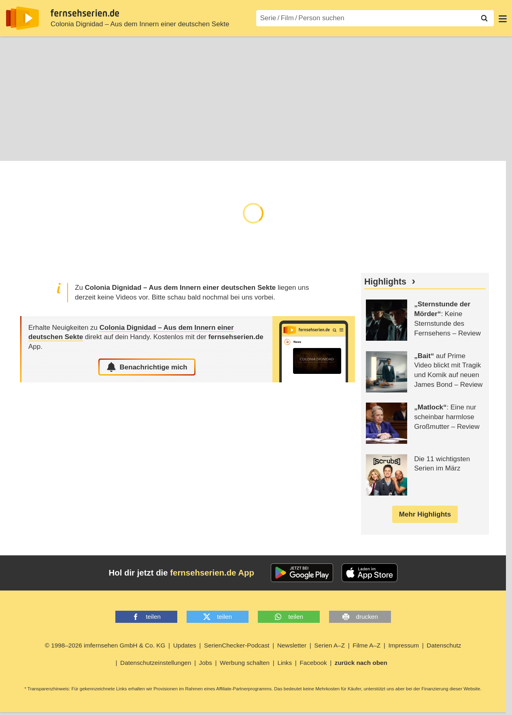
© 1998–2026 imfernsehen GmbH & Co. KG (105, 645)
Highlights (385, 282)
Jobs (205, 663)
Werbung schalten (245, 663)
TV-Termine (91, 149)
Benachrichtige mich (146, 367)
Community (221, 149)
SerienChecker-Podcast (237, 645)
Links (284, 663)
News (155, 149)
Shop (182, 149)
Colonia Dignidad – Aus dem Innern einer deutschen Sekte (140, 24)
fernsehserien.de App (212, 573)
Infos (13, 149)
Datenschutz (444, 645)
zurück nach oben (361, 663)
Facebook (313, 663)
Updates (184, 645)
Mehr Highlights (425, 515)
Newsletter (291, 645)
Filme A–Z (366, 645)
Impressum (403, 645)
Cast (128, 149)
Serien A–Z (329, 645)
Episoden (47, 149)
